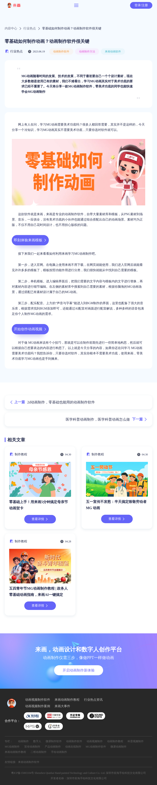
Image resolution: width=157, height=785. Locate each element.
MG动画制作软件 (96, 746)
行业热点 (29, 28)
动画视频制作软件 (37, 699)
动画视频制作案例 (37, 706)
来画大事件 (62, 706)
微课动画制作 (118, 746)
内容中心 (11, 28)
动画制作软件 (61, 51)
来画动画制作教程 (67, 699)
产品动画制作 (53, 746)
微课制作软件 (54, 741)
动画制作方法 (87, 51)
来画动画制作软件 (28, 762)
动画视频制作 (95, 741)
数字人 (37, 741)
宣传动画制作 (32, 746)
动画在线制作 (73, 746)
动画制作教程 (115, 741)
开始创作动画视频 (30, 329)
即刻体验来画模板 (30, 240)
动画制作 (23, 741)
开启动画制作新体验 (79, 670)
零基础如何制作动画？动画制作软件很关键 (71, 28)
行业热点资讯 (93, 699)
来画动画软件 (113, 51)
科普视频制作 (136, 741)
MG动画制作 (12, 746)
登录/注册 (141, 5)
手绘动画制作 (59, 752)
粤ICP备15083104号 (22, 773)
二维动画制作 (39, 752)
